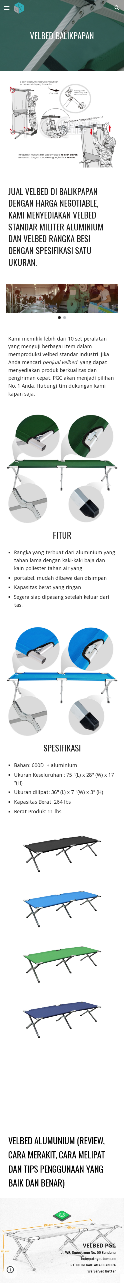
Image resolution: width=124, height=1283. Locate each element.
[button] (7, 8)
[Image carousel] (62, 301)
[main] (62, 35)
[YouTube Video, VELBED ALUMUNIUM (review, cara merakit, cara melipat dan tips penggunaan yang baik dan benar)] (62, 1085)
